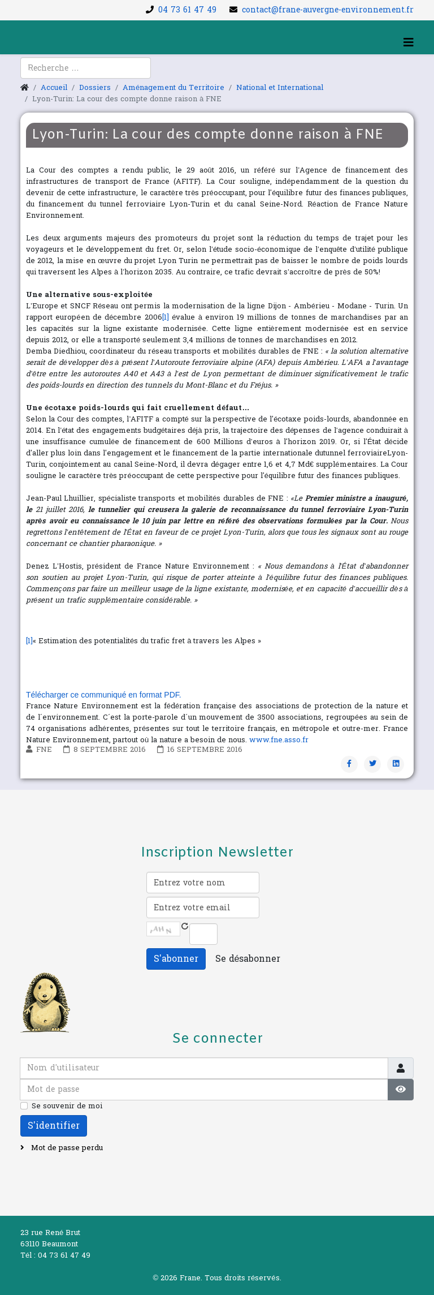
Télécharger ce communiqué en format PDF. (103, 694)
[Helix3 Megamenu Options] (408, 43)
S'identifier (54, 1125)
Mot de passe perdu (66, 1148)
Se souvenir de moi (67, 1106)
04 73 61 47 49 (187, 10)
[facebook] (28, 74)
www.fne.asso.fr (279, 740)
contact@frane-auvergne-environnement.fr (328, 10)
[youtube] (42, 74)
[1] (165, 317)
